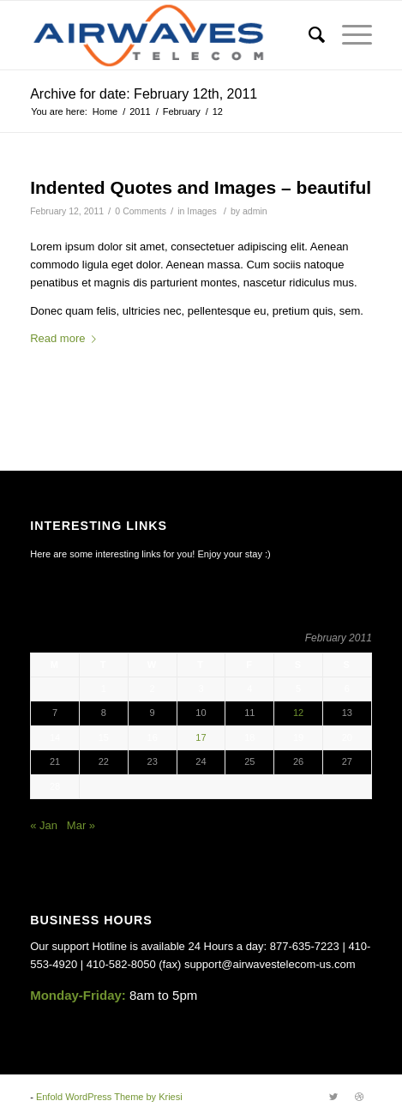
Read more (66, 338)
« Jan (43, 825)
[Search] (308, 35)
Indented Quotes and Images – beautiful (200, 187)
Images (201, 211)
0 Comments (140, 211)
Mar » (81, 825)
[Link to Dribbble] (359, 1097)
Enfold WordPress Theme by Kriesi (109, 1097)
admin (255, 211)
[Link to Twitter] (333, 1097)
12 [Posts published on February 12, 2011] (298, 712)
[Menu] (348, 35)
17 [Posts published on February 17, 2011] (200, 737)
